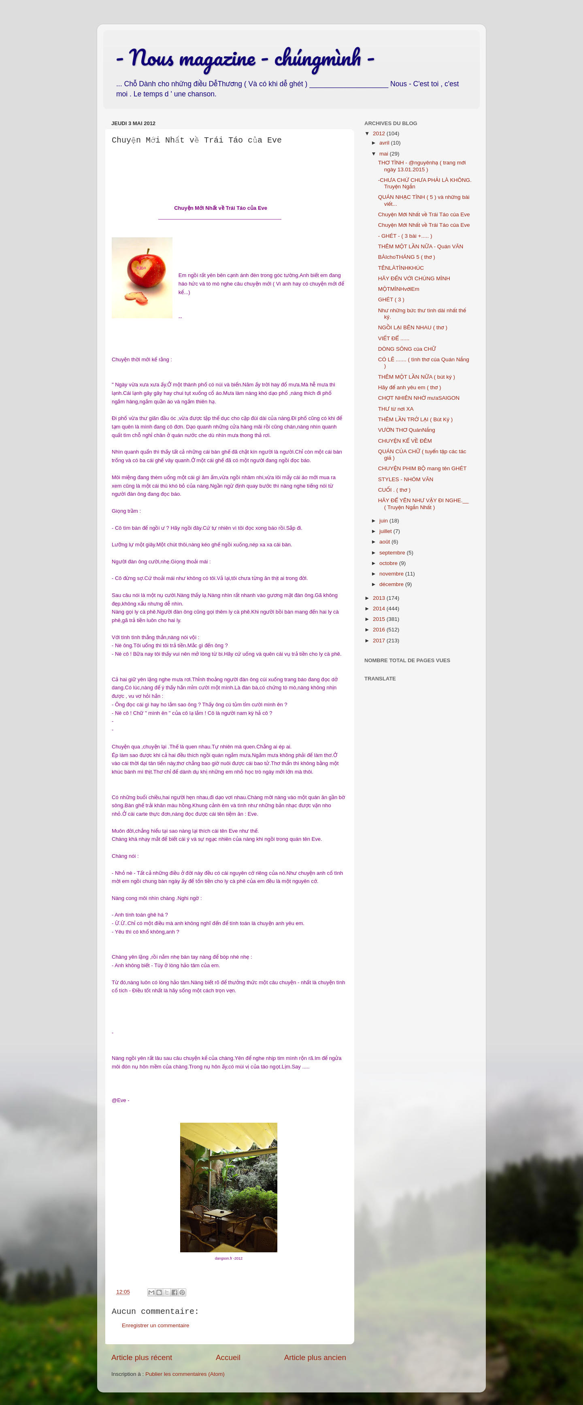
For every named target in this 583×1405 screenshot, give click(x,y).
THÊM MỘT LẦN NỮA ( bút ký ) (416, 377)
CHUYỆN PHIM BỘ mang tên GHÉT (422, 468)
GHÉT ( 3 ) (391, 299)
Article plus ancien (315, 1357)
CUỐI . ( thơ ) (394, 490)
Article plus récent (141, 1357)
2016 (380, 630)
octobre (389, 563)
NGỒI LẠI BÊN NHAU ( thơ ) (412, 327)
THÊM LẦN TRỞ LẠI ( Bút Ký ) (415, 419)
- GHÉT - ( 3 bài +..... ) (405, 236)
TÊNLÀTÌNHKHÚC (401, 268)
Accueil (228, 1357)
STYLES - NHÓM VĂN (406, 479)
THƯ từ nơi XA (396, 409)
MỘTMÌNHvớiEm (398, 289)
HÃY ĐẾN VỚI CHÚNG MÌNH (414, 278)
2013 (380, 598)
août (385, 542)
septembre (393, 553)
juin (384, 521)
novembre (392, 574)
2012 (380, 133)
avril (385, 143)
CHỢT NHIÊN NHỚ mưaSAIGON (419, 398)
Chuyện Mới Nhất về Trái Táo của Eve (424, 214)
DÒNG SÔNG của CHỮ (407, 349)
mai (384, 154)
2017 (380, 640)
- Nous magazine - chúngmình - (245, 57)
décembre (392, 584)
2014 (380, 608)
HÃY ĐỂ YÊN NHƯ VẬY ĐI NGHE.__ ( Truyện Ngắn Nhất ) (423, 503)
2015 (380, 619)
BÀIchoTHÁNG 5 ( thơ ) (406, 257)
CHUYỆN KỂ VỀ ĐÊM (405, 441)
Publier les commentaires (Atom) (185, 1374)
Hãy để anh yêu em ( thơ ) (409, 387)
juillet (386, 531)
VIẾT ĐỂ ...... (394, 338)
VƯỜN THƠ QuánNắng (406, 430)
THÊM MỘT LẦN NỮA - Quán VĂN (421, 246)
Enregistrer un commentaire (155, 1325)
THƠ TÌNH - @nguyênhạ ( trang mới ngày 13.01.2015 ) (422, 166)
